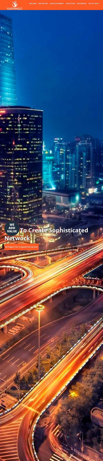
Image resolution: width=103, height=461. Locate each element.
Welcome (32, 3)
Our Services (81, 3)
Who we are (43, 3)
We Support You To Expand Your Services (21, 247)
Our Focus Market (57, 3)
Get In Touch (93, 3)
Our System (70, 3)
